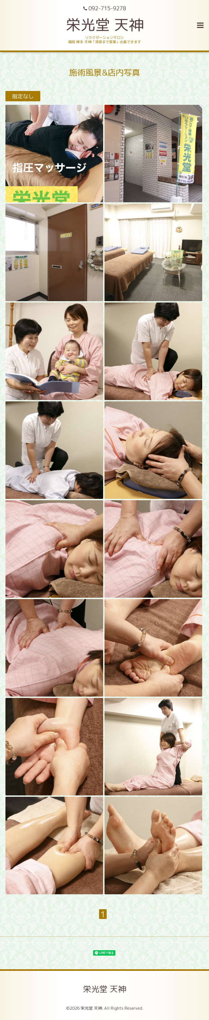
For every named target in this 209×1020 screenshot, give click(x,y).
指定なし (23, 96)
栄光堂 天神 (104, 24)
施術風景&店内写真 (104, 72)
